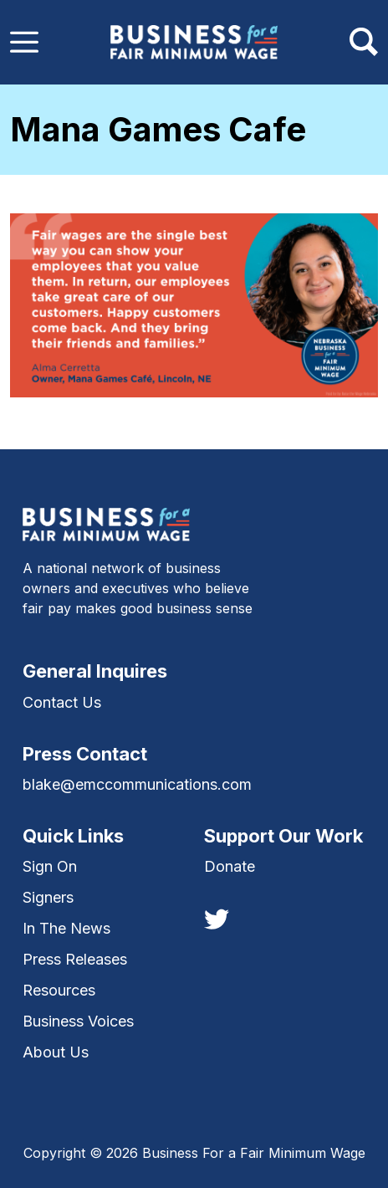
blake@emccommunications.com (137, 784)
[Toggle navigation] (24, 42)
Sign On (50, 866)
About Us (56, 1052)
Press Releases (75, 959)
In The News (66, 928)
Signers (48, 897)
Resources (59, 990)
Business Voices (78, 1021)
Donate (229, 866)
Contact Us (62, 702)
